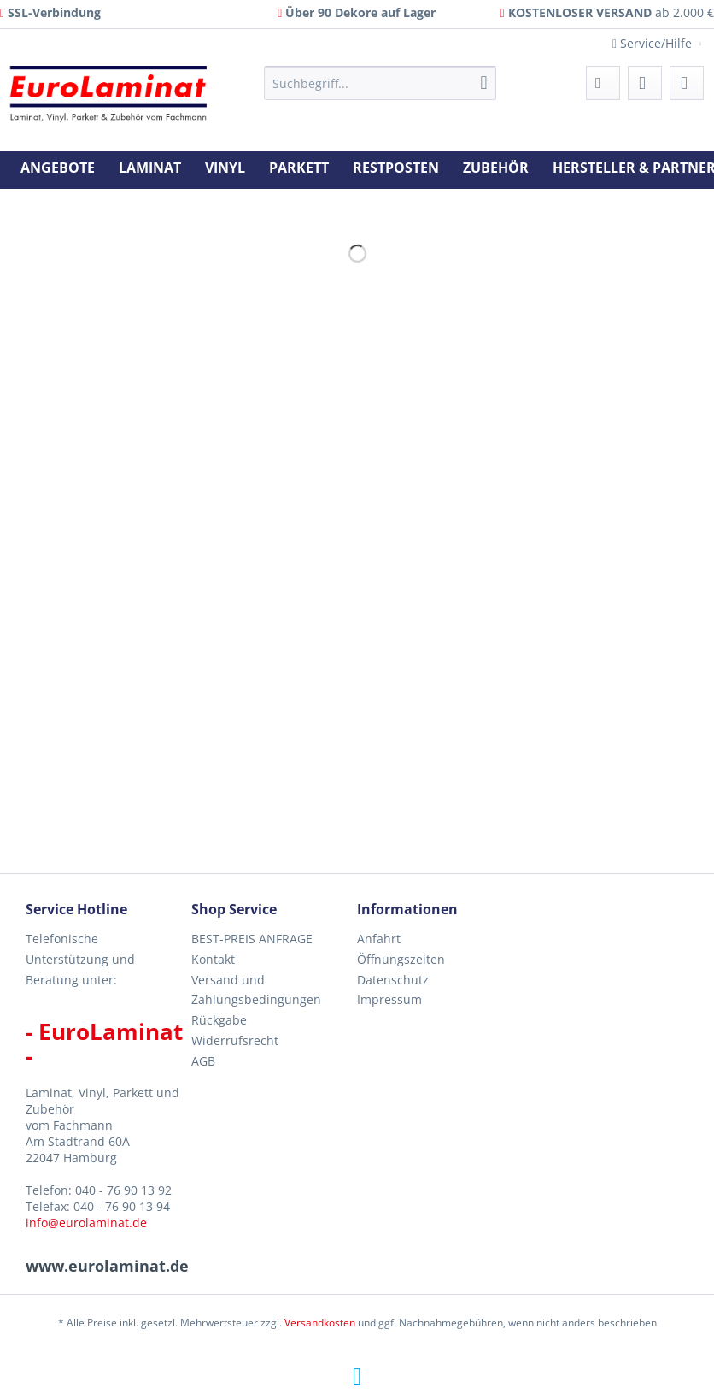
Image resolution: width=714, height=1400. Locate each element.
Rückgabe (219, 1020)
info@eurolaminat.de (86, 1222)
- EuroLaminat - (104, 1043)
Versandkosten (319, 1322)
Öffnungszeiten (401, 959)
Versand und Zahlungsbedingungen (256, 990)
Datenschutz (393, 980)
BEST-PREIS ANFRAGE (252, 938)
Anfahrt (379, 938)
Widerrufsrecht (234, 1040)
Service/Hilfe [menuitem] (653, 43)
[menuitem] (380, 91)
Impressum (389, 999)
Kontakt (213, 959)
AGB (203, 1061)
